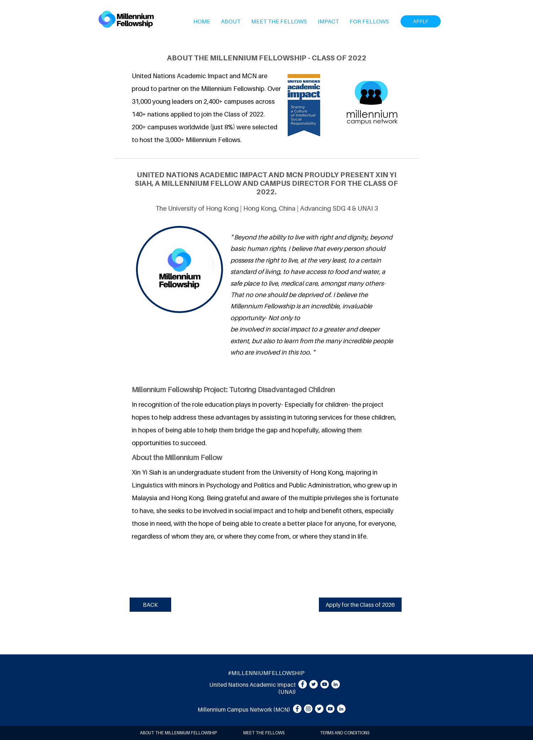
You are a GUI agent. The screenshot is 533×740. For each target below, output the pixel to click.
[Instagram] (308, 708)
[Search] (433, 19)
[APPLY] (421, 21)
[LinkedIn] (335, 684)
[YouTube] (324, 684)
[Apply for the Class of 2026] (360, 605)
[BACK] (150, 605)
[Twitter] (313, 684)
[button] (231, 21)
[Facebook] (302, 684)
